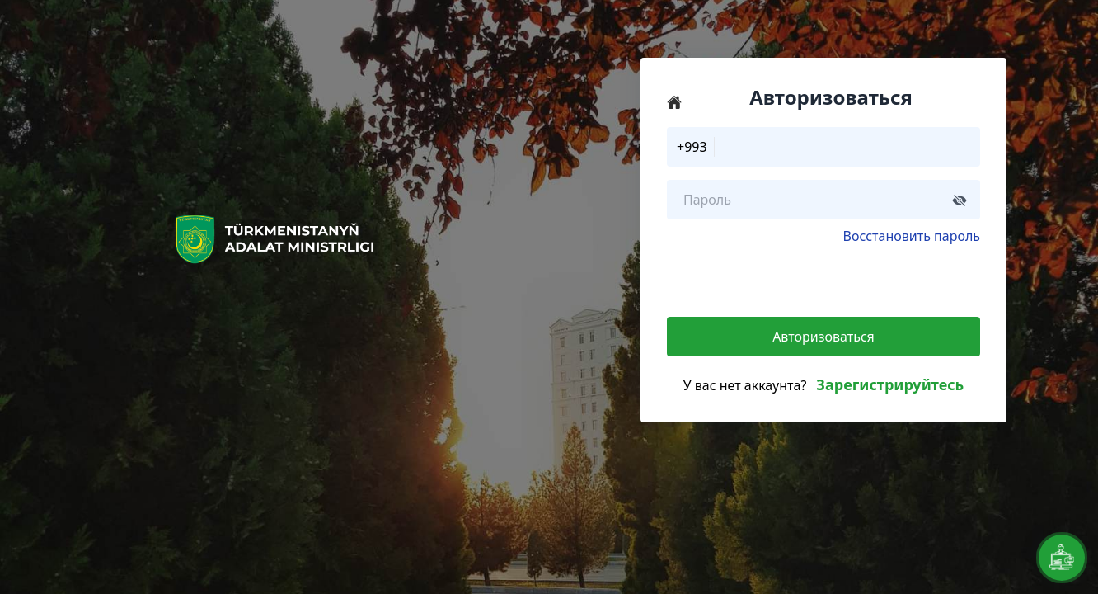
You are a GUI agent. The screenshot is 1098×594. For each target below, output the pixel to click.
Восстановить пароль (911, 236)
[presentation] (792, 278)
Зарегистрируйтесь (890, 384)
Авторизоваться (823, 337)
